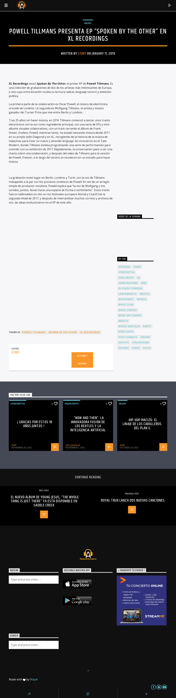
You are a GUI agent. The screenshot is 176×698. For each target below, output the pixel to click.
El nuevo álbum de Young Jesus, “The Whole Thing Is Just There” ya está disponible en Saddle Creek (45, 501)
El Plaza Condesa (130, 288)
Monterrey (126, 299)
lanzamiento (127, 293)
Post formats (128, 337)
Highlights (72, 403)
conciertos (126, 272)
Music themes (128, 310)
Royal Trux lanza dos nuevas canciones (133, 500)
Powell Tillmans (33, 332)
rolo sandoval (72, 445)
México (123, 320)
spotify (124, 342)
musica (141, 299)
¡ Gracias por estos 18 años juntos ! (34, 424)
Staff (82, 53)
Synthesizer (140, 342)
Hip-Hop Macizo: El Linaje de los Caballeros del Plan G (142, 424)
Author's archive (82, 360)
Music (88, 23)
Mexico (144, 293)
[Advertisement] (143, 141)
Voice (147, 348)
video (136, 348)
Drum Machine (128, 283)
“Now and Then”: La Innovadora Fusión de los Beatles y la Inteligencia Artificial (88, 424)
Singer (145, 337)
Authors (124, 266)
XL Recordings (90, 332)
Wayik (34, 679)
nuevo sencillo (129, 326)
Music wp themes (130, 315)
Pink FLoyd (126, 331)
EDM (143, 283)
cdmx (137, 266)
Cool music (126, 277)
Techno (124, 348)
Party (147, 326)
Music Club (126, 304)
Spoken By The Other (63, 332)
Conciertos (17, 403)
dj (138, 277)
